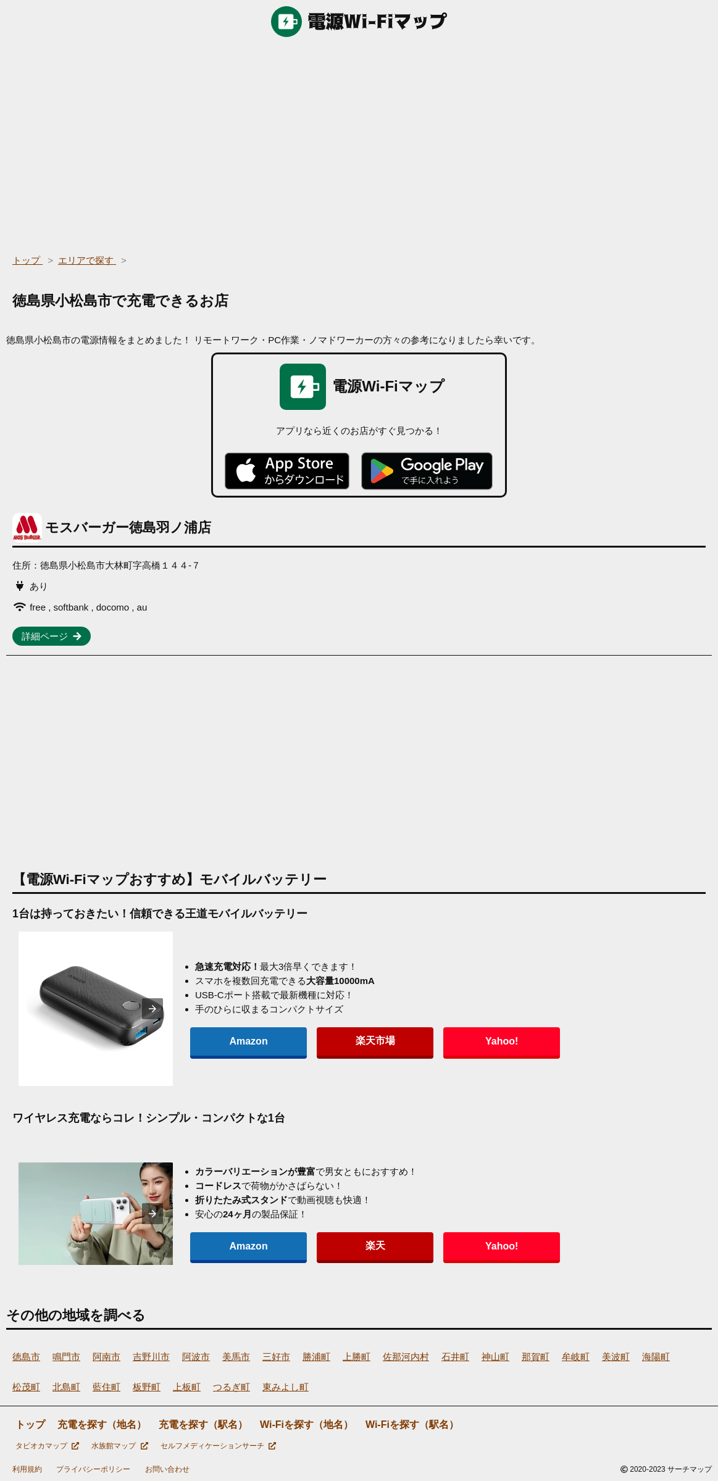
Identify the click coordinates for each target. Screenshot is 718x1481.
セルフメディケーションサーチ (218, 1445)
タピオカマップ (47, 1445)
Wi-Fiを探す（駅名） (412, 1424)
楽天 (311, 1245)
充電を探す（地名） (101, 1424)
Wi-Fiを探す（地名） (306, 1424)
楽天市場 (311, 1040)
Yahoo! (394, 1041)
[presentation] (152, 1008)
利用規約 (27, 1469)
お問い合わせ (167, 1469)
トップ (30, 1424)
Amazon (227, 1041)
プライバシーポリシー (93, 1469)
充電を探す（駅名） (203, 1424)
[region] (359, 142)
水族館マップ (119, 1445)
